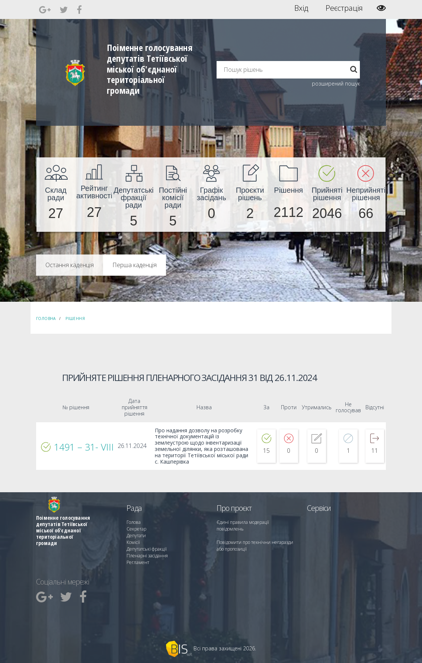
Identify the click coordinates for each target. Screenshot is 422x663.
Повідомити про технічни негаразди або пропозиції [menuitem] (255, 545)
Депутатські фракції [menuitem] (147, 549)
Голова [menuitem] (134, 522)
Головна (46, 318)
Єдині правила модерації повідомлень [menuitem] (243, 525)
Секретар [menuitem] (136, 529)
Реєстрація (344, 8)
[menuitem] (55, 194)
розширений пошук (336, 83)
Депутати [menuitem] (136, 535)
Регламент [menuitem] (138, 562)
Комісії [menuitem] (133, 542)
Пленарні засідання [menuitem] (147, 555)
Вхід (301, 8)
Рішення (75, 318)
